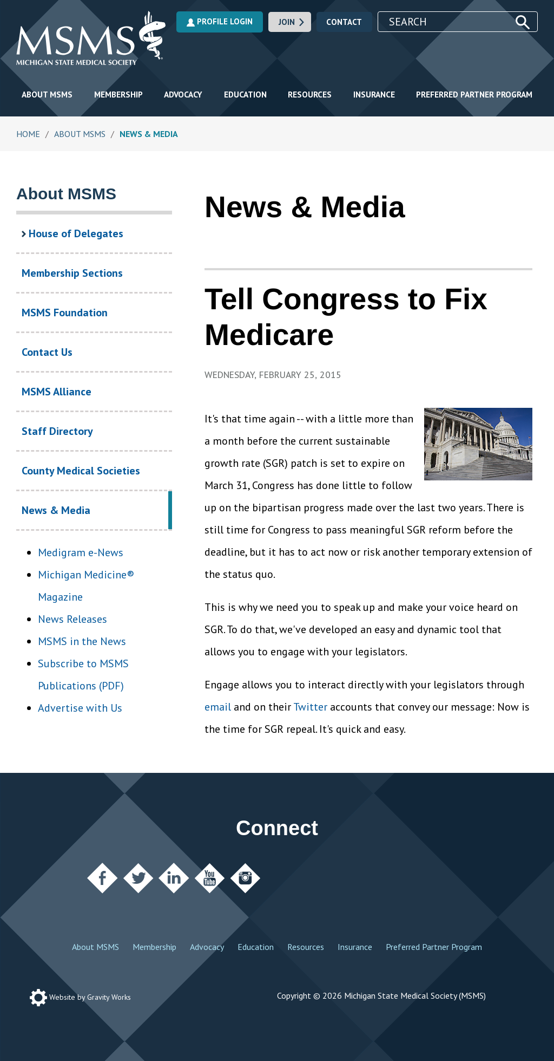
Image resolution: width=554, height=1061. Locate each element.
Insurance (374, 94)
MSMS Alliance (56, 392)
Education (245, 94)
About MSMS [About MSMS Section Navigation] (66, 194)
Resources (310, 94)
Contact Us (47, 352)
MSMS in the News (82, 641)
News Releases (72, 619)
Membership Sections (72, 273)
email (218, 707)
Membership (118, 94)
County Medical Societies (81, 471)
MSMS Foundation (65, 312)
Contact (344, 22)
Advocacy (183, 94)
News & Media (77, 516)
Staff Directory (57, 431)
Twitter (310, 707)
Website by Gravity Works (80, 997)
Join (292, 22)
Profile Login (220, 21)
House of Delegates (72, 233)
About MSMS (47, 94)
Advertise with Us (80, 708)
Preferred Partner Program (474, 94)
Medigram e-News (80, 552)
